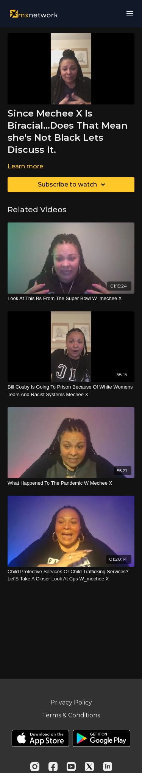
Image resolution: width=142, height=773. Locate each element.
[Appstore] (40, 738)
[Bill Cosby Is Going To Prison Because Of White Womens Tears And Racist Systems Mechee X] (71, 390)
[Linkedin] (107, 766)
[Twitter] (89, 766)
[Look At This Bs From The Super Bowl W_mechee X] (71, 298)
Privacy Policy (71, 702)
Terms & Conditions (71, 715)
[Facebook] (53, 766)
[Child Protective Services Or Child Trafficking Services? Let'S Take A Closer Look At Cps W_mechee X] (71, 575)
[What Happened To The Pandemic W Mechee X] (71, 483)
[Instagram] (34, 766)
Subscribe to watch (73, 184)
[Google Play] (101, 738)
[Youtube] (71, 766)
